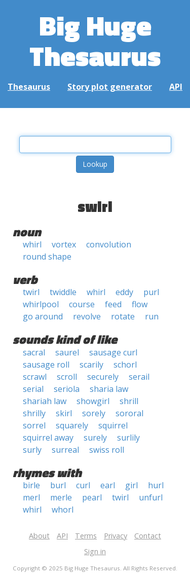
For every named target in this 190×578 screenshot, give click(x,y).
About (39, 535)
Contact (147, 535)
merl (31, 497)
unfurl (151, 497)
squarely (72, 425)
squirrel (113, 425)
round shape (47, 256)
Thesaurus (29, 86)
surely (95, 437)
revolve (87, 316)
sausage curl (113, 352)
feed (113, 304)
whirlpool (41, 304)
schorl (125, 364)
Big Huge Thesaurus (95, 40)
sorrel (34, 425)
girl (131, 485)
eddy (124, 292)
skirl (64, 413)
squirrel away (48, 437)
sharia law (109, 388)
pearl (92, 497)
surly (32, 449)
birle (31, 485)
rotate (123, 316)
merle (61, 497)
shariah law (44, 401)
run (152, 316)
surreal (65, 449)
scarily (91, 364)
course (82, 304)
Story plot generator (109, 86)
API (175, 86)
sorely (93, 413)
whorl (62, 509)
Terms (86, 535)
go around (43, 316)
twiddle (63, 292)
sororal (129, 413)
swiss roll (106, 449)
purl (151, 292)
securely (103, 376)
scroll (67, 376)
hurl (156, 485)
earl (107, 485)
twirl (31, 292)
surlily (128, 437)
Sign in (95, 551)
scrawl (35, 376)
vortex (64, 244)
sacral (34, 352)
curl (83, 485)
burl (58, 485)
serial (33, 388)
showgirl (93, 401)
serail (139, 376)
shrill (129, 401)
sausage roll (46, 364)
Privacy (115, 535)
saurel (67, 352)
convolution (108, 244)
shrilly (34, 413)
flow (139, 304)
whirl (32, 244)
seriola (67, 388)
